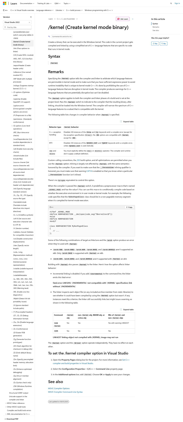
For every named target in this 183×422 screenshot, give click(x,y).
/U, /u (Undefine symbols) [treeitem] (23, 207)
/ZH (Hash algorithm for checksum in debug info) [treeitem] (22, 339)
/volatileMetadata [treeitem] (20, 267)
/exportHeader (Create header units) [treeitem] (21, 59)
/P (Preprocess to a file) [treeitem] (22, 107)
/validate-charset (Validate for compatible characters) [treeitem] (23, 225)
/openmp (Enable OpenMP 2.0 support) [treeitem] (21, 92)
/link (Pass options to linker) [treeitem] (21, 42)
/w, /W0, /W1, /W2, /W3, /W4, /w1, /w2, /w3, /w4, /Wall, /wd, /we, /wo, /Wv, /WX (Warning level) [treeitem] (23, 276)
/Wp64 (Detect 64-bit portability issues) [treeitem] (21, 292)
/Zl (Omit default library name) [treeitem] (22, 346)
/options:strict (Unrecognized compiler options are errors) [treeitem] (22, 101)
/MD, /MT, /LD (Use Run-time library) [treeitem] (23, 52)
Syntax (155, 23)
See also (156, 30)
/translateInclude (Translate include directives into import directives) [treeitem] (21, 199)
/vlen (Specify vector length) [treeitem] (21, 239)
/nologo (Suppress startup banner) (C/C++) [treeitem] (23, 79)
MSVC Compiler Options (59, 388)
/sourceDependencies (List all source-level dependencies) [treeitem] (23, 164)
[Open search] (171, 3)
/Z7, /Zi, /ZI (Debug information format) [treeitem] (20, 309)
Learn (50, 19)
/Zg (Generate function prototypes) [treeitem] (22, 333)
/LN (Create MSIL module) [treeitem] (23, 47)
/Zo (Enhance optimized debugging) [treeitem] (22, 363)
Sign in (177, 3)
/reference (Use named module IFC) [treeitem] (22, 66)
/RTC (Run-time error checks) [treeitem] (21, 126)
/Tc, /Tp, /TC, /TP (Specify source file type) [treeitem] (23, 189)
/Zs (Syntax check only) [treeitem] (22, 374)
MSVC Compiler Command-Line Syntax (65, 392)
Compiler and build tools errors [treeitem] (19, 402)
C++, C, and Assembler (66, 19)
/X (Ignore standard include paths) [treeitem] (20, 299)
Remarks (156, 27)
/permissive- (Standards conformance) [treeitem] (22, 112)
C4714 (89, 171)
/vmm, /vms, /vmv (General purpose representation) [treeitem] (20, 254)
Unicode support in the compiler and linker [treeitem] (18, 390)
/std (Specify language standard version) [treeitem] (21, 182)
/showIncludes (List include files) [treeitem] (20, 149)
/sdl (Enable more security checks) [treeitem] (23, 142)
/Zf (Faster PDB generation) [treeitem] (19, 326)
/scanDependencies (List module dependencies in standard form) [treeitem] (22, 134)
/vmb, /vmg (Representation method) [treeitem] (22, 246)
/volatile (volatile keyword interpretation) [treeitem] (23, 262)
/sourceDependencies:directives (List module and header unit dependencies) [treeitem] (23, 174)
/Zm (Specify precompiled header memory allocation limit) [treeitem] (23, 354)
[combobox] (17, 22)
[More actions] (132, 19)
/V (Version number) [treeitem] (21, 220)
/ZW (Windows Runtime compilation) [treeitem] (22, 380)
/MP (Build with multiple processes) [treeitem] (22, 72)
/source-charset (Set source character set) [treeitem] (21, 156)
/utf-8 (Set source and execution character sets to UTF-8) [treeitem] (22, 213)
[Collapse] (31, 17)
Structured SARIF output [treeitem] (18, 385)
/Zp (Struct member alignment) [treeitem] (21, 369)
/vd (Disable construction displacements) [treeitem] (23, 232)
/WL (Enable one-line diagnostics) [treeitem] (21, 285)
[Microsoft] (4, 3)
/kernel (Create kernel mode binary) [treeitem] (21, 35)
